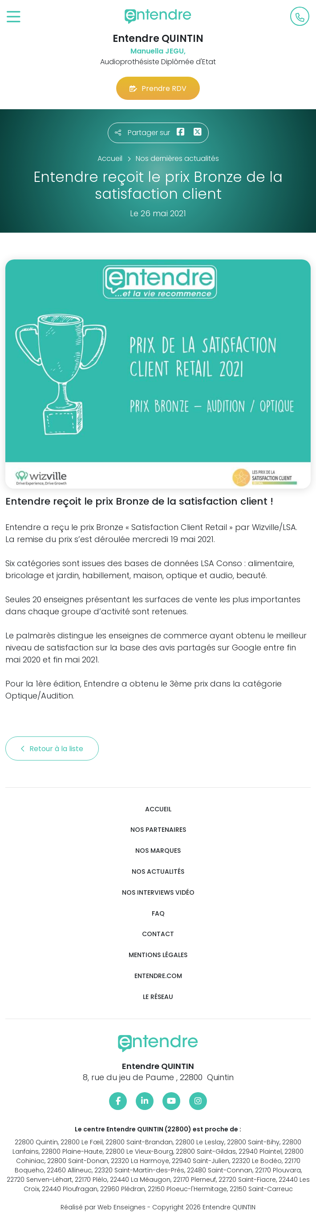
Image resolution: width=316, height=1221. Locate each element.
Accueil (158, 809)
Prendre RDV (158, 88)
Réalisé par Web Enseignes (103, 1207)
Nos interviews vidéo (158, 892)
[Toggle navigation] (13, 17)
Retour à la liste (52, 749)
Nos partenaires (158, 830)
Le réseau (158, 997)
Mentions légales (158, 955)
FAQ (158, 913)
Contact (158, 934)
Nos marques (158, 851)
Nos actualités (158, 872)
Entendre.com (158, 976)
